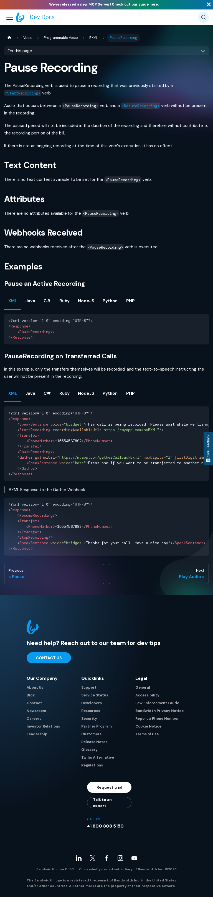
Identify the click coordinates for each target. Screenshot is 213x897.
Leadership (37, 734)
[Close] (209, 4)
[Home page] (9, 38)
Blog (31, 695)
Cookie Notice (148, 726)
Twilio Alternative (97, 757)
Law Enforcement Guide (157, 703)
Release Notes (94, 741)
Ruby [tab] (64, 301)
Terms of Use (147, 734)
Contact (34, 703)
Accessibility (147, 695)
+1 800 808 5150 (105, 826)
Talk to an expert (102, 802)
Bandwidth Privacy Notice (159, 710)
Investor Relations (43, 726)
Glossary (89, 749)
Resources (90, 710)
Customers (91, 734)
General (142, 687)
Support (89, 687)
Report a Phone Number (157, 718)
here (153, 4)
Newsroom (36, 710)
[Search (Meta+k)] (203, 17)
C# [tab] (47, 301)
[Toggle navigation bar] (10, 17)
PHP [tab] (130, 301)
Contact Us (49, 657)
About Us (35, 687)
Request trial (109, 787)
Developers (91, 703)
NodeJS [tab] (86, 301)
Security (89, 718)
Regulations (92, 765)
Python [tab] (110, 301)
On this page (19, 51)
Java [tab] (30, 301)
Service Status (94, 695)
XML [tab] (12, 301)
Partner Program (96, 726)
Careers (34, 718)
